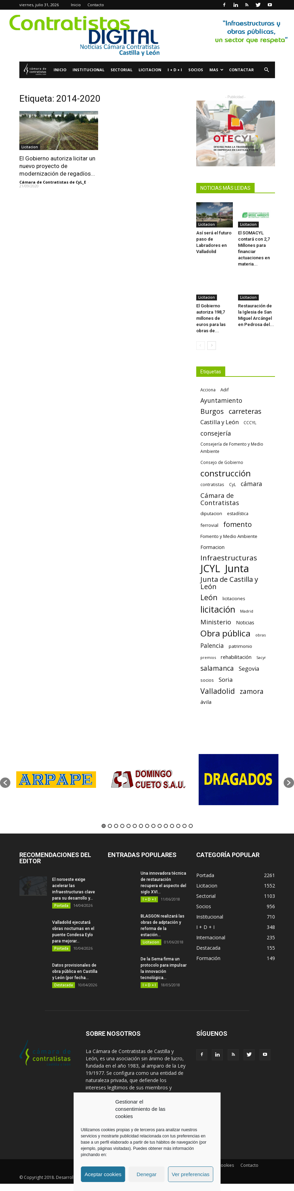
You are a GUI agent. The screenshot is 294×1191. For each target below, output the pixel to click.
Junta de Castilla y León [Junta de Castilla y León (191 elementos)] (229, 583)
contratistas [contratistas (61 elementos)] (212, 484)
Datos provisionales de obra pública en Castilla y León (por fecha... (74, 971)
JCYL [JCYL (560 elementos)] (210, 568)
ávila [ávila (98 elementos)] (205, 701)
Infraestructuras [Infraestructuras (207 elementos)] (228, 557)
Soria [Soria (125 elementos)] (226, 679)
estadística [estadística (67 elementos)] (237, 514)
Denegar (146, 1174)
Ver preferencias (190, 1174)
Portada (61, 905)
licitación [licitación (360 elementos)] (217, 609)
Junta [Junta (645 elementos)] (237, 568)
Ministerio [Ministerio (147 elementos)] (215, 621)
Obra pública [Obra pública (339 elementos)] (225, 633)
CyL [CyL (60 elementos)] (232, 484)
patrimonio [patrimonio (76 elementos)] (240, 646)
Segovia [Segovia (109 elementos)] (249, 668)
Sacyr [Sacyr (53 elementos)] (261, 657)
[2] (147, 36)
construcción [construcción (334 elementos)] (225, 473)
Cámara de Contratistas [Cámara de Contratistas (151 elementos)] (219, 499)
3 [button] (116, 826)
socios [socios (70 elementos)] (207, 680)
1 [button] (104, 826)
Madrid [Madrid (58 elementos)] (246, 611)
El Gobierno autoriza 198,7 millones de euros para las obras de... (211, 318)
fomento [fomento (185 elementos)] (237, 524)
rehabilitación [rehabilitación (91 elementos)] (236, 656)
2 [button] (110, 826)
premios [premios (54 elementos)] (208, 657)
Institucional (88, 69)
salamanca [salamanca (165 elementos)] (217, 668)
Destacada (63, 985)
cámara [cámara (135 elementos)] (251, 483)
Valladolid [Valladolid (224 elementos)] (217, 691)
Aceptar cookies (103, 1174)
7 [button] (141, 826)
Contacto (95, 4)
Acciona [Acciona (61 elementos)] (208, 389)
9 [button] (153, 826)
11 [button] (166, 826)
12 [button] (172, 826)
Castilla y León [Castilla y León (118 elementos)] (219, 422)
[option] (56, 779)
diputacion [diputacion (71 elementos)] (211, 513)
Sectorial (121, 69)
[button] (266, 70)
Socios (195, 69)
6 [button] (135, 826)
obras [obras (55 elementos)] (260, 635)
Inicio (76, 4)
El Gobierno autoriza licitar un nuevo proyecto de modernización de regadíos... (57, 166)
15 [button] (191, 826)
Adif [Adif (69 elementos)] (224, 390)
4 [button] (122, 826)
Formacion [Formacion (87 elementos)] (212, 547)
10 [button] (160, 826)
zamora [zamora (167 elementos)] (252, 691)
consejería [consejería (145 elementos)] (215, 433)
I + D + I (175, 69)
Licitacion (150, 69)
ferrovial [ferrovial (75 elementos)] (209, 525)
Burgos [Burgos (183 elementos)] (212, 411)
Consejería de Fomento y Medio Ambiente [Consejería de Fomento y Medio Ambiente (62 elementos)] (231, 447)
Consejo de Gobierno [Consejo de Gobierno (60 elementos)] (221, 462)
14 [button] (184, 826)
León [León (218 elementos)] (209, 597)
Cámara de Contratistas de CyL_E (52, 182)
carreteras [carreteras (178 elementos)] (245, 411)
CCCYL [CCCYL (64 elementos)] (250, 423)
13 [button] (178, 826)
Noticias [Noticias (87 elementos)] (245, 622)
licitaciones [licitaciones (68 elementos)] (233, 599)
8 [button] (147, 826)
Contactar (241, 69)
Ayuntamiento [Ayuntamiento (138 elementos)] (221, 400)
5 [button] (128, 826)
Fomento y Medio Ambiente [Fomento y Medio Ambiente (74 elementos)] (228, 536)
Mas (216, 69)
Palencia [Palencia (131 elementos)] (212, 645)
